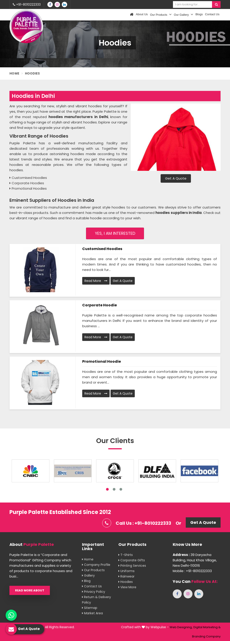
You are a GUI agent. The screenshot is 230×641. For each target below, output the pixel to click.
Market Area (92, 613)
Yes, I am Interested (115, 233)
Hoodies (125, 582)
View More (127, 587)
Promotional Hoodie (101, 361)
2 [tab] (114, 489)
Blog (86, 581)
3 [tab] (120, 489)
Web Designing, (181, 627)
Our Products (161, 14)
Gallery (88, 575)
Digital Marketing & (207, 627)
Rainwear (126, 576)
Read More (95, 281)
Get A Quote (175, 178)
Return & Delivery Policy (96, 600)
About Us (142, 14)
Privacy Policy (93, 591)
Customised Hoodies (102, 248)
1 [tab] (107, 489)
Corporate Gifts (131, 560)
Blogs (199, 14)
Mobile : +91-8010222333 (192, 571)
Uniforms (126, 571)
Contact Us (212, 14)
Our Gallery (183, 14)
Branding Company (206, 636)
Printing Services (132, 565)
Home (14, 73)
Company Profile (96, 564)
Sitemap (89, 608)
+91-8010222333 (27, 4)
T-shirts (125, 555)
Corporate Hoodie (99, 305)
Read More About (29, 590)
